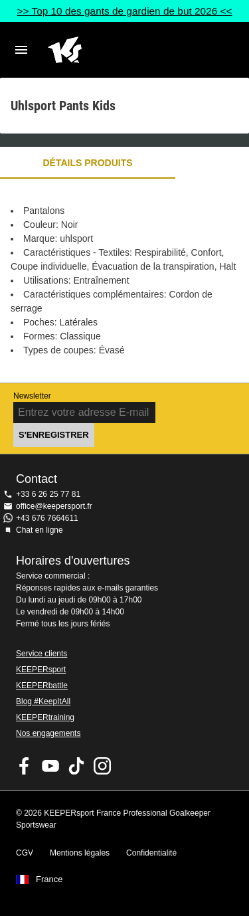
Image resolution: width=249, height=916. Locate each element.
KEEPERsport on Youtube (50, 766)
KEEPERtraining (45, 717)
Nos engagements (48, 733)
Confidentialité (151, 853)
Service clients (41, 653)
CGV (24, 853)
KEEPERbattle (42, 685)
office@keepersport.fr (54, 506)
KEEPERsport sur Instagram (102, 766)
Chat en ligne (39, 530)
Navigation (21, 50)
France (49, 879)
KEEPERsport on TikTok (76, 766)
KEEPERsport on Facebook (24, 766)
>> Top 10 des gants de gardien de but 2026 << (124, 11)
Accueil (114, 50)
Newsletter (32, 396)
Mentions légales (80, 853)
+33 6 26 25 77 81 (48, 494)
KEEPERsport (41, 669)
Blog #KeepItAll (43, 701)
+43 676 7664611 (47, 518)
